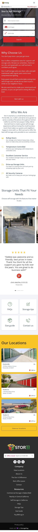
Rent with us (19, 99)
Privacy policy (19, 525)
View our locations (19, 428)
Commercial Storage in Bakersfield (19, 493)
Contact (19, 485)
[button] (15, 290)
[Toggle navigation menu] (35, 2)
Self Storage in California (19, 500)
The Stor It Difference (19, 477)
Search (18, 40)
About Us (19, 474)
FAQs (19, 504)
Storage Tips (19, 507)
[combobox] (19, 27)
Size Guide (19, 511)
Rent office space (19, 481)
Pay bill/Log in (32, 7)
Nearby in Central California (19, 497)
